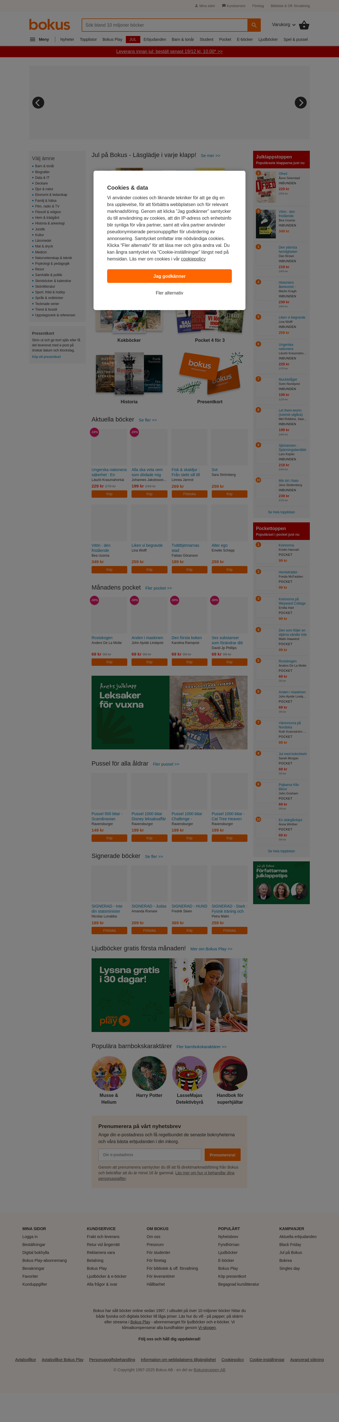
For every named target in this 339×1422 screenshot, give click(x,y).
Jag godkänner (169, 276)
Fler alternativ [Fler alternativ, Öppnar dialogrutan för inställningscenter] (169, 293)
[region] (169, 240)
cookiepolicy (193, 259)
